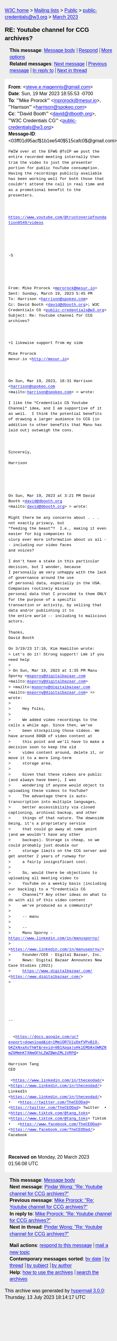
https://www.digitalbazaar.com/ (57, 971)
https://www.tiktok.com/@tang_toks (49, 1113)
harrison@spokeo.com (60, 107)
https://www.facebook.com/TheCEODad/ (51, 1130)
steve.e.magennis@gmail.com (58, 87)
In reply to (43, 70)
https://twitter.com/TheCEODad (54, 1102)
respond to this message (65, 1245)
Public (71, 10)
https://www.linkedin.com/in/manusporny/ (53, 938)
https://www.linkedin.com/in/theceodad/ (57, 1080)
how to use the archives (48, 1272)
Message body (59, 50)
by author (62, 1265)
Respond (88, 50)
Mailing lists (46, 10)
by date (93, 1258)
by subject (37, 1265)
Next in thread (72, 70)
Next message (69, 63)
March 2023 (65, 17)
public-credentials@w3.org (75, 310)
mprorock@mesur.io (75, 100)
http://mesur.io (49, 359)
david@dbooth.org (72, 113)
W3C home (17, 10)
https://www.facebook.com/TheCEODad (59, 1124)
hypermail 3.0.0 (87, 1290)
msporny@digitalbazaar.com (56, 676)
